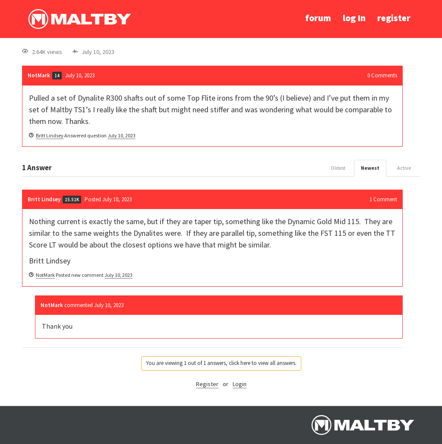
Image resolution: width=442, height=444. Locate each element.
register (393, 18)
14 (57, 76)
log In (354, 18)
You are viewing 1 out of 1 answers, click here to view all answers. (221, 363)
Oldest (338, 168)
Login (239, 384)
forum (318, 18)
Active (404, 168)
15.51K (72, 200)
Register (207, 384)
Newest (370, 168)
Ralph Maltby (79, 19)
